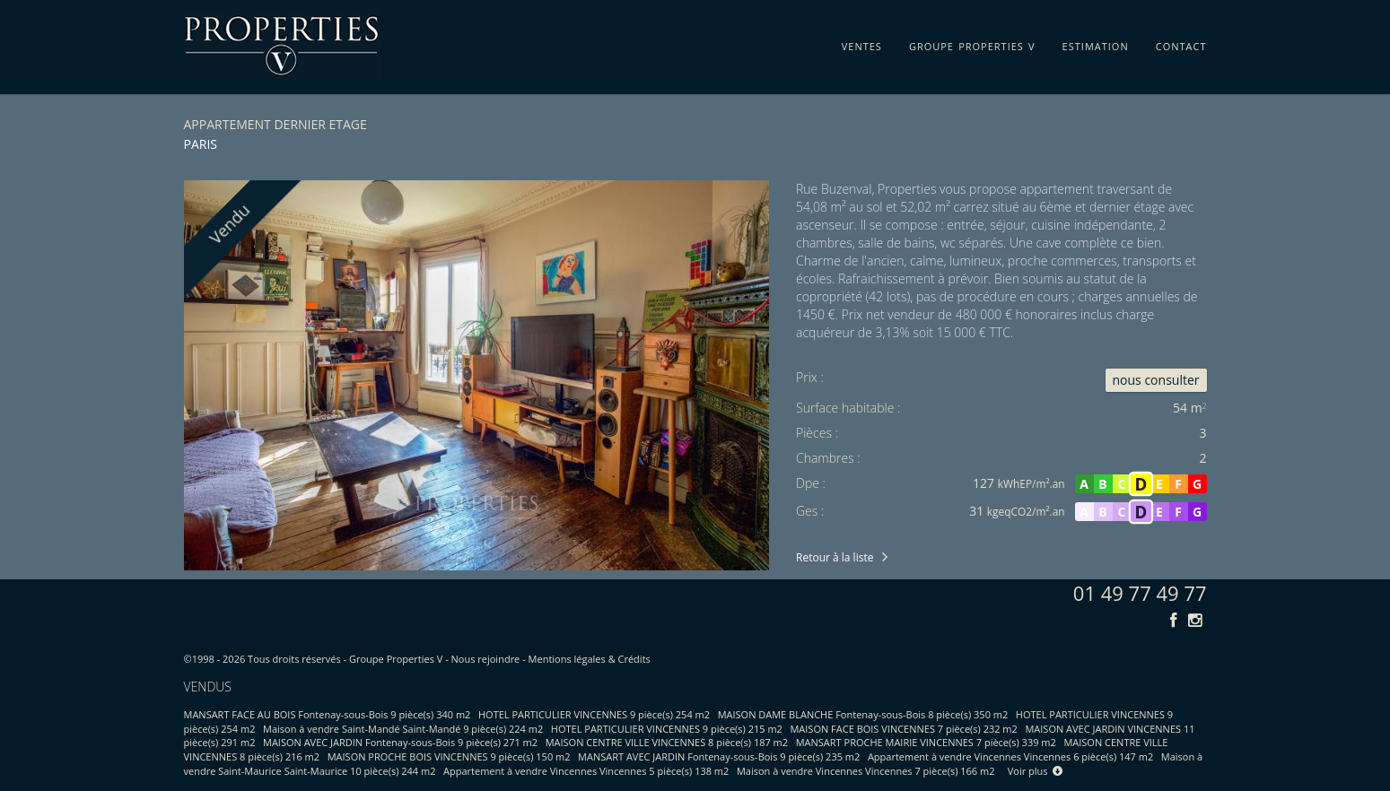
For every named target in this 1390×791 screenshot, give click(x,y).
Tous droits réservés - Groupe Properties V (345, 658)
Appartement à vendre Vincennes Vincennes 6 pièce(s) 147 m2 (1010, 756)
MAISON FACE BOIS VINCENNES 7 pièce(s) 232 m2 (903, 728)
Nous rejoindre (485, 658)
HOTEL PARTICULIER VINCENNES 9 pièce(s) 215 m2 (666, 728)
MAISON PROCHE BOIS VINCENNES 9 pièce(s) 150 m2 (449, 756)
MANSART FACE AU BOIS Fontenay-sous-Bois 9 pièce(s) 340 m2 (327, 714)
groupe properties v (972, 43)
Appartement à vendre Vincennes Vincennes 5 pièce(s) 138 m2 (586, 771)
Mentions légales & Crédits (590, 658)
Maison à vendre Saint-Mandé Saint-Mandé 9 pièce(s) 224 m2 (403, 728)
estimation (1095, 43)
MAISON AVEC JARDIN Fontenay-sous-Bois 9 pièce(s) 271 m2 (400, 742)
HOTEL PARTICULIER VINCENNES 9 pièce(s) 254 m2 (594, 714)
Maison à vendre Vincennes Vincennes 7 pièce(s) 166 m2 (866, 771)
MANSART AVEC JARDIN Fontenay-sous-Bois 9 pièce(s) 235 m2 (719, 756)
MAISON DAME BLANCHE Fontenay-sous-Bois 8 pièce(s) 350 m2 (863, 714)
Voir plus (1035, 771)
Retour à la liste (834, 557)
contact (1181, 43)
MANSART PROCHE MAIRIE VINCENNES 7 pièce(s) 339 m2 (926, 742)
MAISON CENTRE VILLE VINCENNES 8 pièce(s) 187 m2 (667, 742)
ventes (862, 43)
